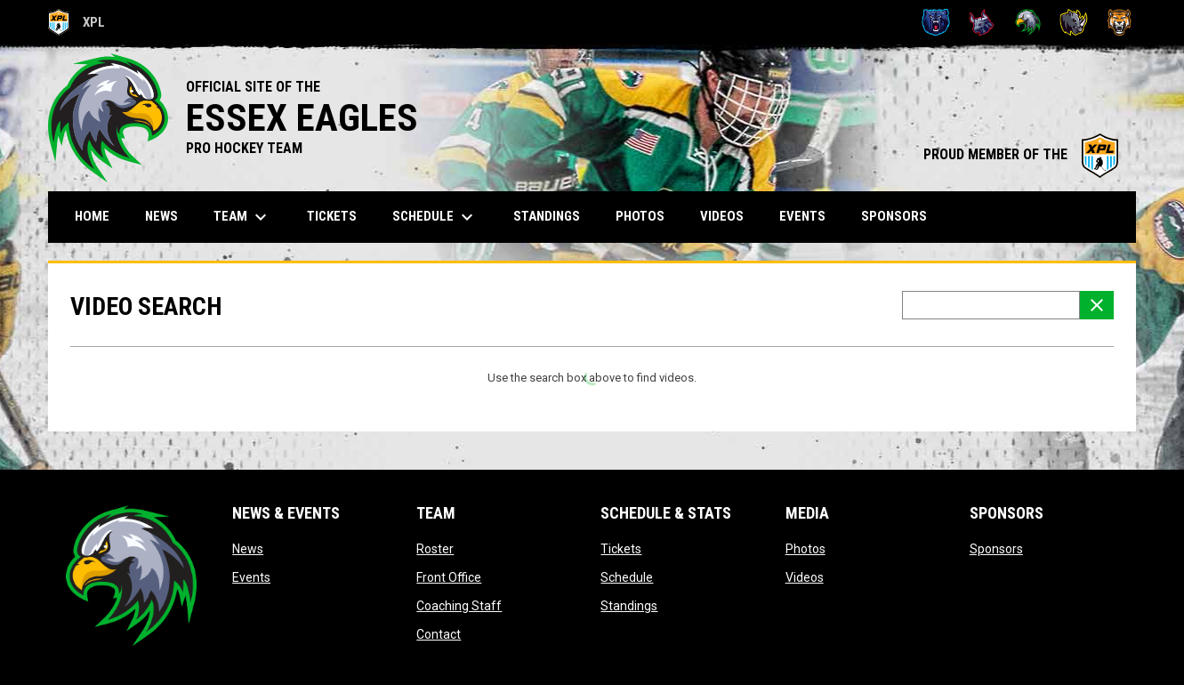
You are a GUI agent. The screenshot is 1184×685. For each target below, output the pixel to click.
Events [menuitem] (802, 216)
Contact (438, 634)
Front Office (448, 577)
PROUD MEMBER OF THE (1020, 154)
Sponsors (996, 549)
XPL (76, 22)
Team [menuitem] (242, 217)
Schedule (626, 577)
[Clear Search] (1097, 305)
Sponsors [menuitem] (894, 216)
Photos (805, 549)
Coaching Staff (459, 606)
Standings (628, 606)
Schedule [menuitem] (435, 217)
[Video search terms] (991, 305)
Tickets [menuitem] (332, 216)
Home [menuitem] (92, 216)
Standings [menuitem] (546, 216)
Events (251, 577)
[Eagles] (1027, 22)
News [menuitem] (161, 216)
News (247, 549)
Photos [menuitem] (640, 216)
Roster (435, 549)
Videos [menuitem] (722, 216)
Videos (804, 577)
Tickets (620, 549)
